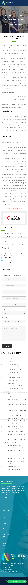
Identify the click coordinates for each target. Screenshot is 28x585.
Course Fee (5, 318)
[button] (17, 581)
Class (4, 309)
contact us (14, 208)
